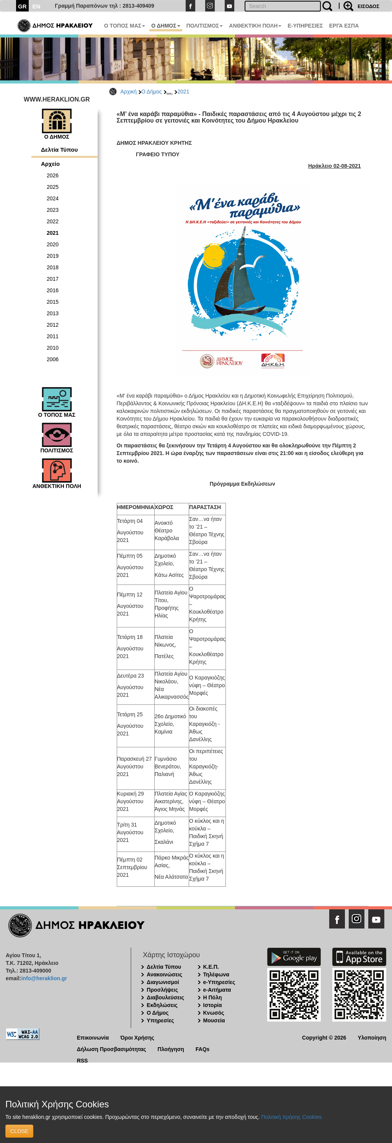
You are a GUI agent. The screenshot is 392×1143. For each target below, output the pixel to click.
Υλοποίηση (372, 1037)
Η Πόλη (212, 997)
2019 (53, 256)
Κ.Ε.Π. (211, 967)
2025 (53, 187)
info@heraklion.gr (44, 978)
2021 (183, 91)
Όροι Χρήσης (137, 1037)
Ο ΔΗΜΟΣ (165, 26)
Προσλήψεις (162, 990)
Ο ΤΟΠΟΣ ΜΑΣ (124, 26)
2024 (53, 198)
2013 (53, 313)
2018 (53, 267)
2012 (53, 325)
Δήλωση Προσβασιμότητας (111, 1048)
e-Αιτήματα (217, 990)
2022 (53, 221)
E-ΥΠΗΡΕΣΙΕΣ (305, 26)
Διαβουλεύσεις (165, 997)
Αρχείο (50, 163)
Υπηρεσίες (160, 1020)
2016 (53, 290)
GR (22, 6)
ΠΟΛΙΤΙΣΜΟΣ (204, 26)
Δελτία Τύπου (59, 149)
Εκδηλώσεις (162, 1005)
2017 (53, 279)
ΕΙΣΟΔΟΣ (368, 6)
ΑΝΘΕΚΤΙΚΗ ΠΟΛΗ (255, 26)
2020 (53, 244)
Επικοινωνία (93, 1037)
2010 (53, 348)
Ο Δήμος (151, 91)
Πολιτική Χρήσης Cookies (291, 1117)
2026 (53, 175)
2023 (53, 210)
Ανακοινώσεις (164, 974)
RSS (82, 1060)
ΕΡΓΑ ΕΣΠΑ (344, 26)
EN (37, 6)
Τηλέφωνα (216, 974)
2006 (53, 359)
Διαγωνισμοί (163, 982)
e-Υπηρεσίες (219, 982)
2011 (53, 336)
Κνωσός (213, 1013)
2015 (53, 302)
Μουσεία (214, 1020)
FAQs (203, 1048)
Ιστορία (212, 1005)
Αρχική (129, 91)
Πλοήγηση (171, 1048)
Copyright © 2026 (324, 1037)
